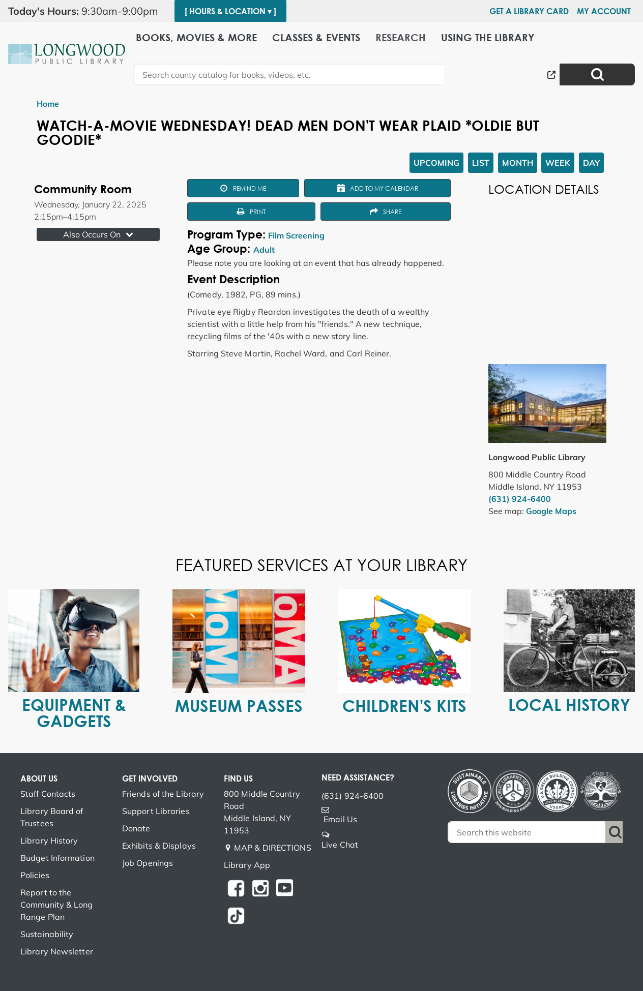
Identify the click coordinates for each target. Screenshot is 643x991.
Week (557, 163)
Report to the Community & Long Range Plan (56, 904)
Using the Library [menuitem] (487, 36)
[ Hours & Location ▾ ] (230, 11)
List (480, 163)
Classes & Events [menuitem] (316, 36)
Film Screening (296, 235)
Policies (34, 875)
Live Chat (340, 844)
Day (591, 163)
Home (48, 104)
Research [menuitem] (400, 36)
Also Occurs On (99, 234)
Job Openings (147, 863)
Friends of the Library (163, 794)
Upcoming (436, 163)
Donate (136, 828)
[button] (87, 11)
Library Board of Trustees (51, 817)
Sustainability (46, 934)
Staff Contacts (47, 794)
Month (517, 163)
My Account (604, 11)
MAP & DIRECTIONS (272, 848)
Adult (264, 250)
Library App (247, 865)
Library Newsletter (56, 951)
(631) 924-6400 (519, 499)
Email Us (340, 819)
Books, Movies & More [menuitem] (196, 36)
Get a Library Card (529, 11)
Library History (49, 840)
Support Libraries (156, 811)
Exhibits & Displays (159, 845)
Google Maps (551, 511)
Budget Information (57, 858)
